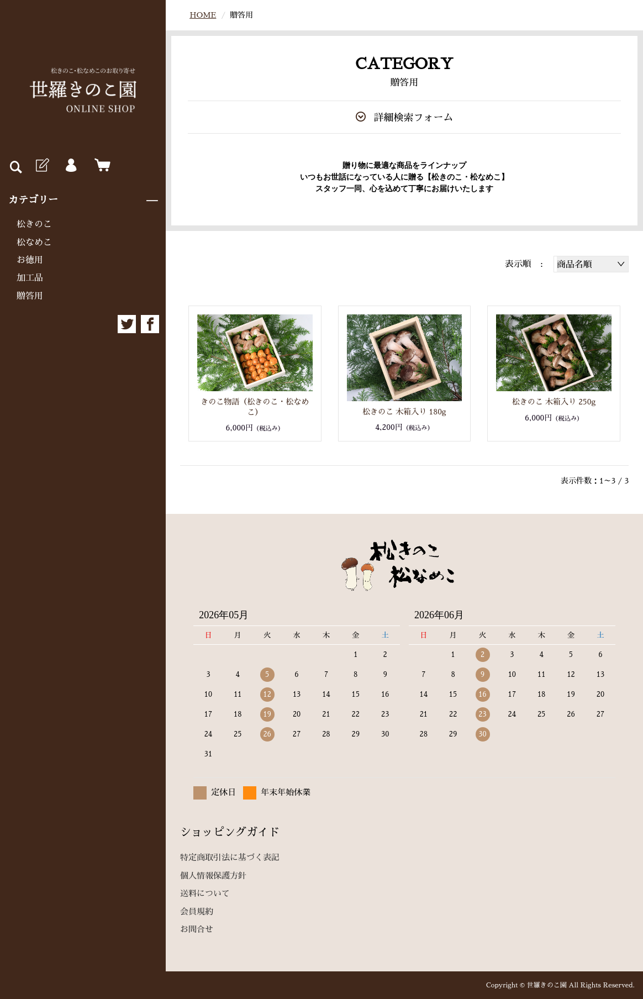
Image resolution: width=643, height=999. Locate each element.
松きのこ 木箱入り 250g (554, 402)
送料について (205, 893)
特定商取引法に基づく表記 (230, 857)
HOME (202, 15)
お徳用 (30, 260)
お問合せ (196, 929)
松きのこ (34, 224)
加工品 (30, 278)
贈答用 (30, 296)
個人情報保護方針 (213, 875)
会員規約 (196, 911)
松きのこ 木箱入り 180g (404, 412)
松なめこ (34, 242)
